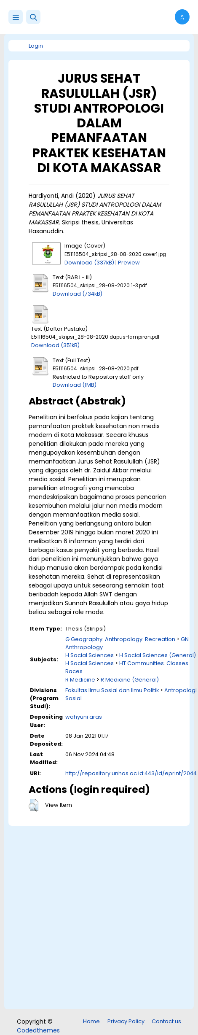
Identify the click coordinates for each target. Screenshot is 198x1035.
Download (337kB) (89, 262)
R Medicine (80, 679)
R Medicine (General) (130, 679)
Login (36, 45)
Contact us (166, 1021)
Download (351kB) (55, 345)
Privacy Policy (125, 1021)
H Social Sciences (89, 655)
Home (91, 1021)
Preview (129, 262)
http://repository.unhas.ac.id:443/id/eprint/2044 (131, 773)
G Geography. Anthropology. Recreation (120, 639)
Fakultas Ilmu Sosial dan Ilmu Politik (112, 690)
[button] (33, 17)
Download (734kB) (77, 293)
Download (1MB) (74, 384)
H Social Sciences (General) (157, 655)
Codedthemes (38, 1030)
